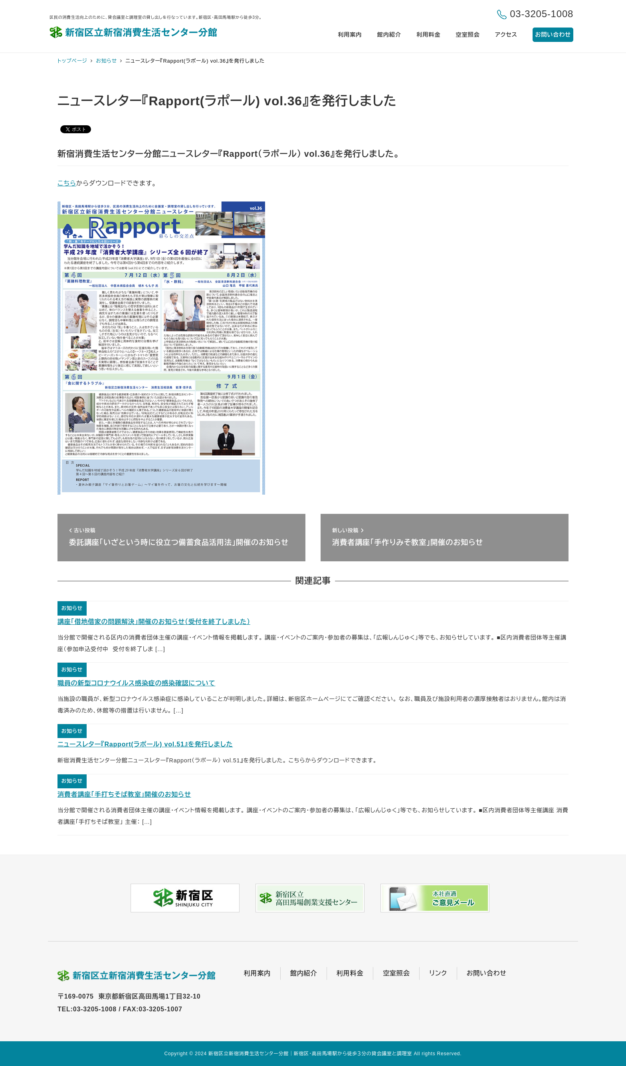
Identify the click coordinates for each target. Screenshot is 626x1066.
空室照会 (396, 973)
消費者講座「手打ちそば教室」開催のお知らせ (124, 794)
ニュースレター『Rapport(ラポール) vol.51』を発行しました (145, 744)
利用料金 (350, 973)
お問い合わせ (487, 973)
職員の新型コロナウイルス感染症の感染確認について (136, 683)
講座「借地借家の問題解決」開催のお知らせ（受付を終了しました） (153, 621)
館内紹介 (303, 973)
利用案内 (257, 973)
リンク (438, 973)
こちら (66, 183)
